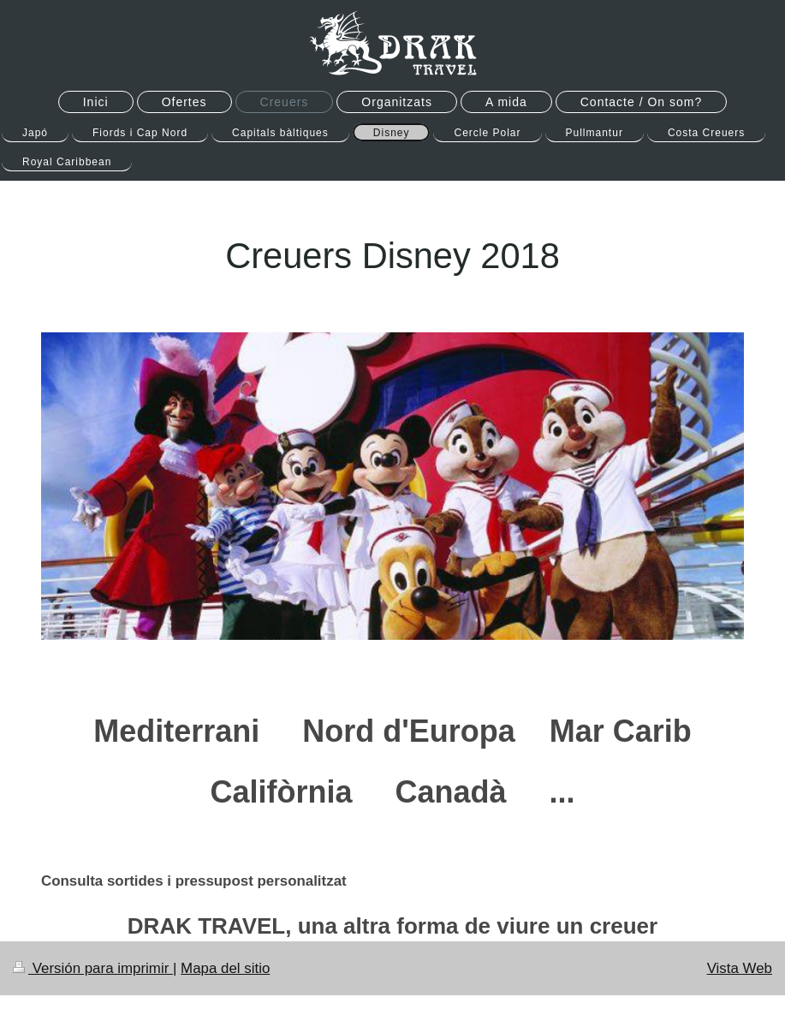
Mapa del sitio (225, 968)
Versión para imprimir (93, 968)
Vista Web (739, 968)
